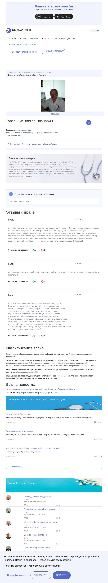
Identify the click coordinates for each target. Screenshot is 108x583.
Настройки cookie (16, 575)
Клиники (34, 38)
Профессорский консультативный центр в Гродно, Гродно (33, 144)
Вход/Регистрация (53, 50)
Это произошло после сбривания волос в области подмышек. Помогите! (35, 448)
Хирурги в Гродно (26, 483)
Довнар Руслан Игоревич (36, 534)
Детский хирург (25, 130)
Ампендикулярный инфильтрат (18, 414)
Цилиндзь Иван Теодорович (38, 496)
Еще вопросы (19, 467)
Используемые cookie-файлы (44, 565)
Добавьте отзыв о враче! (22, 51)
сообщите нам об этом (43, 171)
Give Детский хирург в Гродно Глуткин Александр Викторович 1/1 (25, 518)
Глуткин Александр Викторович (39, 509)
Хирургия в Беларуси (53, 399)
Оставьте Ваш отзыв (54, 201)
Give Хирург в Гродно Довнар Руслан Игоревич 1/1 (25, 543)
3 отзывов (55, 114)
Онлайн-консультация (65, 38)
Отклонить (41, 575)
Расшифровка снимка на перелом (19, 431)
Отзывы (46, 38)
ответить (11, 422)
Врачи (23, 38)
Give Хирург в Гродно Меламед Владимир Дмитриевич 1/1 (25, 531)
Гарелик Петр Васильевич (37, 547)
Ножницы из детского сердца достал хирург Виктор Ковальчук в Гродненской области (40, 389)
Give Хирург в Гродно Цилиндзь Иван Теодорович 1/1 (25, 505)
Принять (61, 575)
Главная (12, 38)
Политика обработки (15, 565)
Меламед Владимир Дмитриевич (40, 522)
